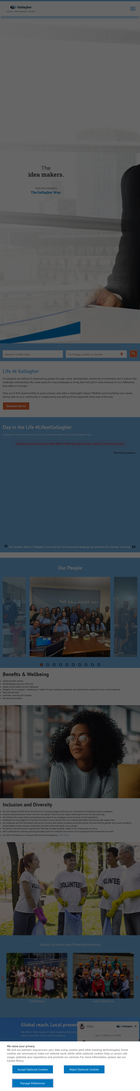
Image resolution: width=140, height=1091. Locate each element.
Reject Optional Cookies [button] (84, 1069)
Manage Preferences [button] (32, 1083)
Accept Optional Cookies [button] (33, 1069)
